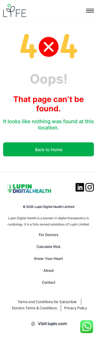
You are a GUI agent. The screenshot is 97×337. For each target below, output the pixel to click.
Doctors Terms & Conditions (34, 308)
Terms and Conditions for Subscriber (47, 301)
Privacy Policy (75, 308)
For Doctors (48, 234)
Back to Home (48, 149)
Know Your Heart (48, 258)
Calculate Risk (48, 246)
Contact (48, 282)
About (48, 270)
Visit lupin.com (52, 323)
